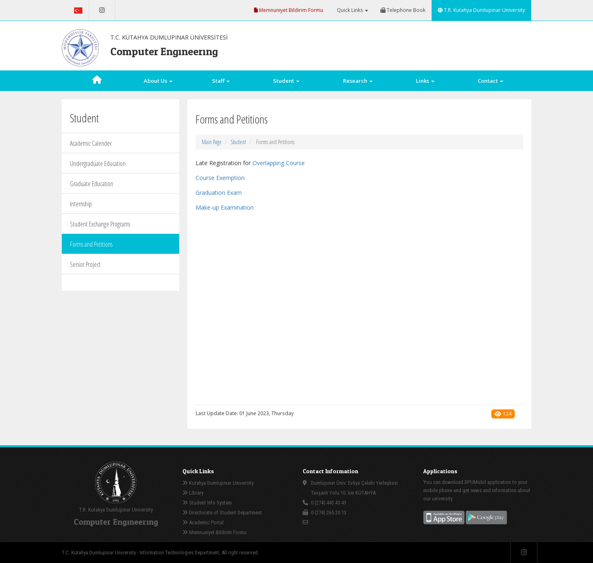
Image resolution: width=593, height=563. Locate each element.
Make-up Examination (225, 207)
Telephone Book (403, 10)
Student (238, 142)
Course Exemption (220, 178)
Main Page (212, 142)
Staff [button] (221, 80)
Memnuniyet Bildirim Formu (288, 10)
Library (192, 493)
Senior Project (85, 264)
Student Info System (207, 503)
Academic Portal (203, 522)
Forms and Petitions (91, 244)
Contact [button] (490, 80)
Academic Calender (91, 143)
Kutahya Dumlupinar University (218, 483)
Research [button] (358, 80)
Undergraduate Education (98, 163)
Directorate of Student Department (222, 512)
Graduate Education (91, 183)
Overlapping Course (278, 163)
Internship (81, 203)
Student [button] (286, 80)
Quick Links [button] (352, 10)
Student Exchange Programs (100, 224)
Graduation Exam (219, 192)
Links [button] (425, 80)
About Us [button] (158, 80)
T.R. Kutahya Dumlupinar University (481, 10)
